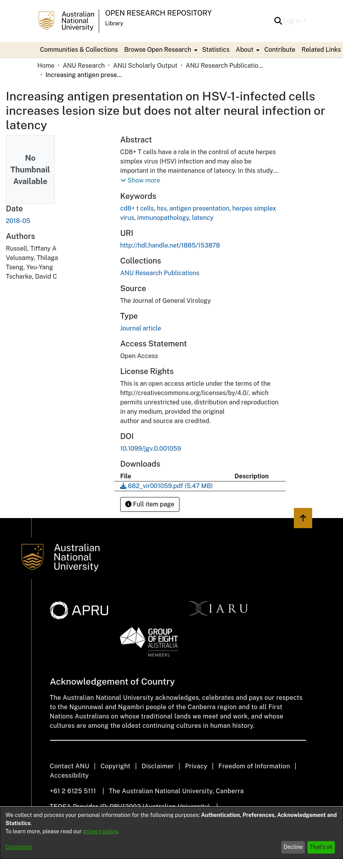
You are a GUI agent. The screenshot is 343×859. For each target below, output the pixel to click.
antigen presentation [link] (199, 208)
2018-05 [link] (18, 221)
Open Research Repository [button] (158, 13)
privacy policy (100, 831)
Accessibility (69, 775)
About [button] (244, 49)
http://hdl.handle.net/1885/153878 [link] (170, 245)
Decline (293, 847)
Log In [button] (292, 21)
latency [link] (202, 217)
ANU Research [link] (84, 65)
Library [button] (114, 23)
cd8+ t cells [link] (137, 208)
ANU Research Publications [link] (225, 65)
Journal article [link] (140, 328)
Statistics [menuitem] (215, 49)
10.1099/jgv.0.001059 (150, 448)
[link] (159, 273)
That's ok (321, 847)
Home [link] (46, 65)
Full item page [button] (149, 504)
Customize (18, 847)
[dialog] (171, 833)
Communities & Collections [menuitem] (79, 49)
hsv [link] (161, 208)
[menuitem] (160, 50)
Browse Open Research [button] (157, 49)
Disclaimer (158, 766)
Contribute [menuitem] (279, 49)
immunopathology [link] (163, 217)
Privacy (196, 766)
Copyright (115, 766)
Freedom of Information (254, 766)
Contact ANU (69, 766)
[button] (278, 21)
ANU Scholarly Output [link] (145, 65)
